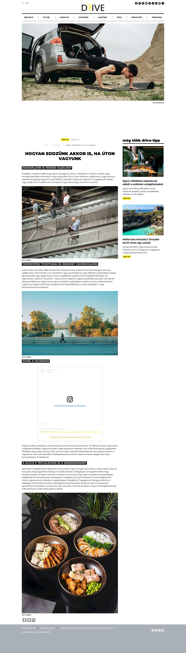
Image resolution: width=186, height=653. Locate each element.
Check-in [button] (64, 17)
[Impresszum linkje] (152, 3)
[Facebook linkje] (136, 3)
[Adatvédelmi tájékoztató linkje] (156, 3)
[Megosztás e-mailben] (28, 620)
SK (23, 3)
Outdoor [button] (83, 17)
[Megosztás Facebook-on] (24, 620)
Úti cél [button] (46, 17)
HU (27, 3)
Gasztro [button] (102, 17)
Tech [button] (119, 17)
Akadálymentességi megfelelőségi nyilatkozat (86, 628)
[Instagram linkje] (139, 3)
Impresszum (28, 628)
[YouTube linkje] (146, 3)
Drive (46, 145)
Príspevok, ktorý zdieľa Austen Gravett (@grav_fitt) (70, 437)
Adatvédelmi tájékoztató (36, 632)
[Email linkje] (149, 3)
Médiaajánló (47, 628)
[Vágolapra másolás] (33, 620)
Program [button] (157, 17)
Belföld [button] (28, 17)
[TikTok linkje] (142, 3)
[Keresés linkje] (162, 3)
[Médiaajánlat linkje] (159, 3)
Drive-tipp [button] (136, 17)
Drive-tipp (65, 139)
